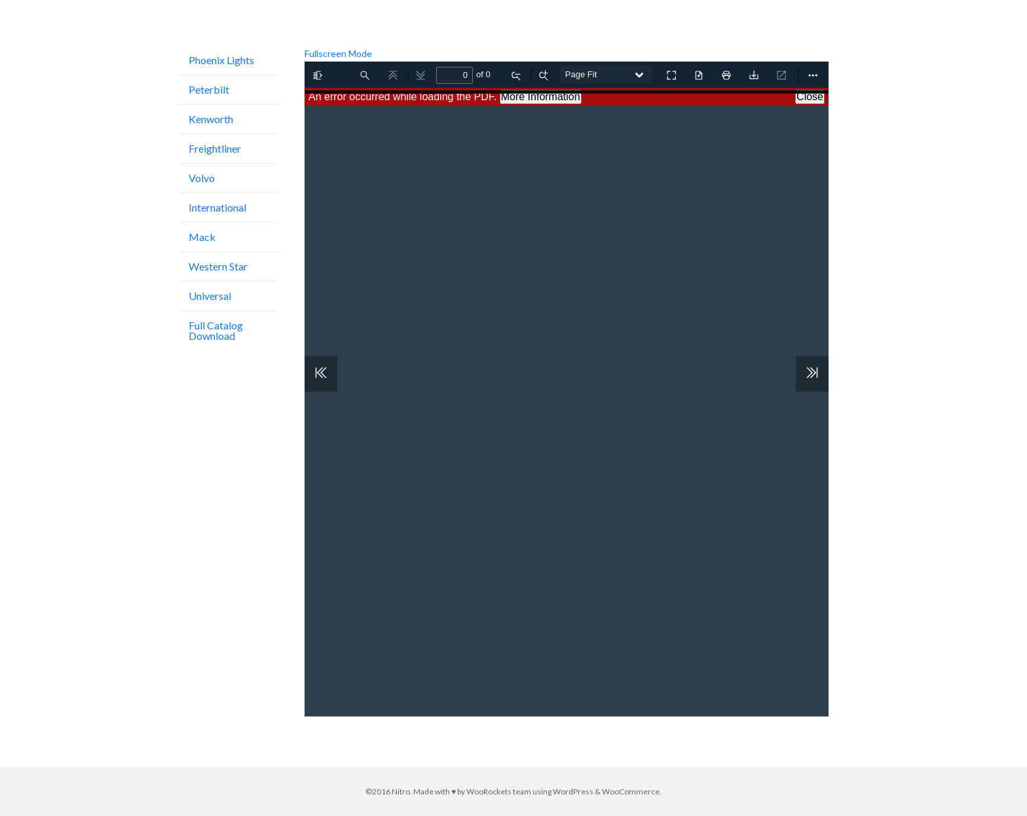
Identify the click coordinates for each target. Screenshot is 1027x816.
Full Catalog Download (216, 330)
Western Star (218, 266)
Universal (210, 295)
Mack (202, 237)
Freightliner (215, 148)
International (217, 207)
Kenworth (211, 119)
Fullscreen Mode (338, 53)
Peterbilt (209, 89)
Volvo (202, 178)
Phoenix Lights (221, 60)
